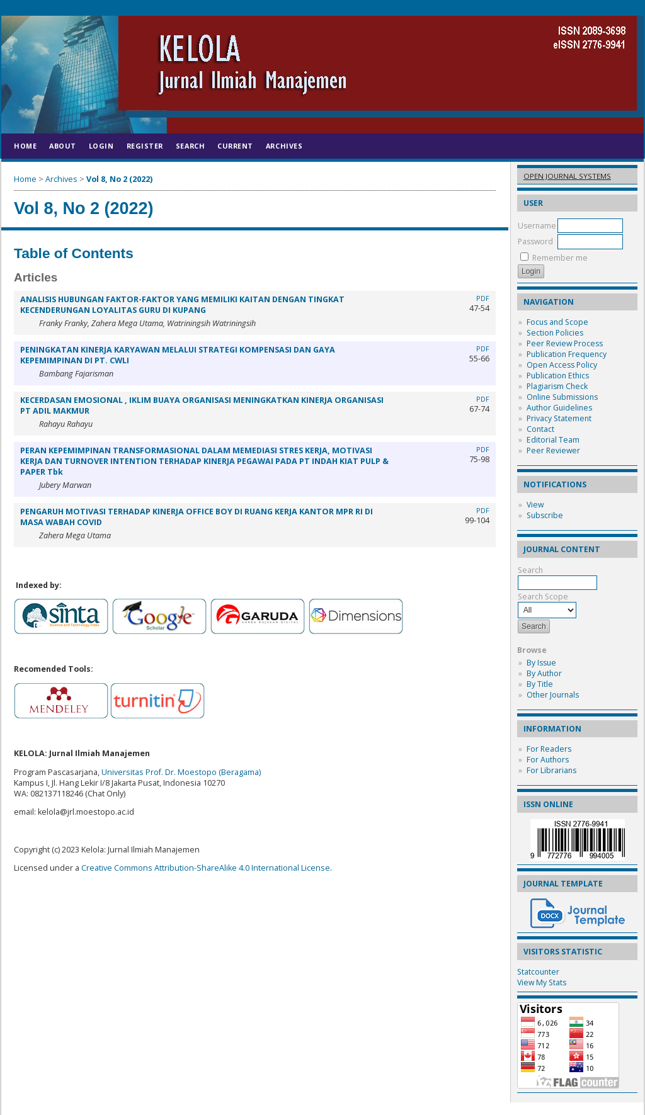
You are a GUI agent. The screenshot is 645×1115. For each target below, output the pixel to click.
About (62, 145)
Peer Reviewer (553, 450)
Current (235, 145)
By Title (540, 684)
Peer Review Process (565, 343)
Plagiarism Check (557, 386)
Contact (540, 429)
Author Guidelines (559, 407)
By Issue (541, 662)
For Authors (548, 759)
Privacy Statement (559, 418)
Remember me (560, 257)
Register (145, 145)
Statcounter (538, 971)
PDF (482, 298)
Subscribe (545, 515)
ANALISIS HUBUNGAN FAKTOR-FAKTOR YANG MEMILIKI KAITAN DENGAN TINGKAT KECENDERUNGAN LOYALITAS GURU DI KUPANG (182, 304)
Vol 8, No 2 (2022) (119, 179)
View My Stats (541, 982)
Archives (284, 145)
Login (101, 145)
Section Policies (555, 332)
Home (25, 145)
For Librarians (551, 770)
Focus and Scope (557, 322)
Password (535, 241)
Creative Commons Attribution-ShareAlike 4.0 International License (205, 868)
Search (190, 145)
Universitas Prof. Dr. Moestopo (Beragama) (181, 772)
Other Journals (553, 694)
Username (537, 225)
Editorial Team (553, 439)
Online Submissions (562, 397)
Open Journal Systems (567, 176)
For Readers (549, 749)
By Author (544, 673)
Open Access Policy (562, 364)
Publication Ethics (558, 375)
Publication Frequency (567, 354)
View (535, 504)
